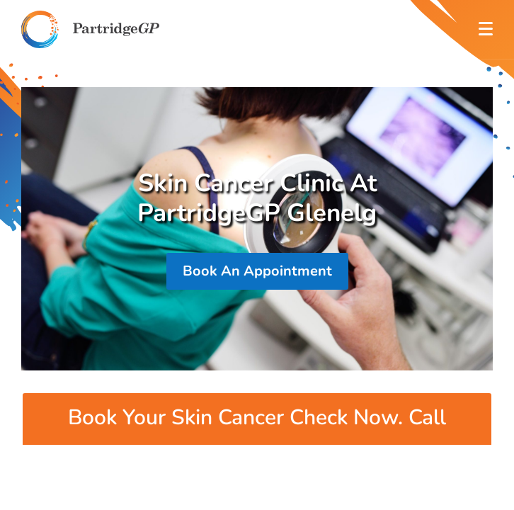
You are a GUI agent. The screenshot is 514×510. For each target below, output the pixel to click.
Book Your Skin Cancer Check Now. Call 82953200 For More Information (257, 435)
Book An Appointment (257, 270)
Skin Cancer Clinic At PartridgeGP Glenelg (257, 198)
